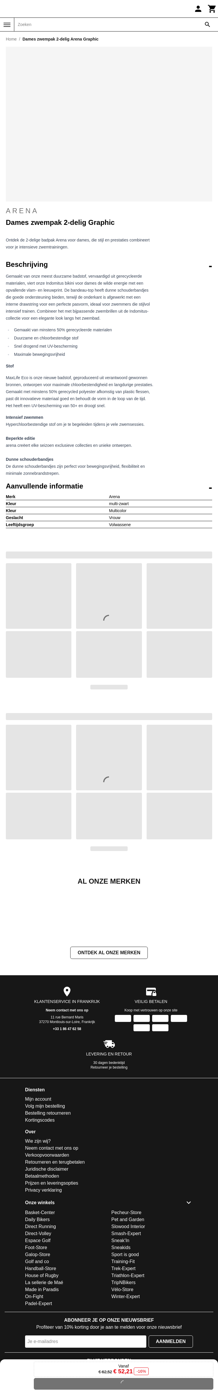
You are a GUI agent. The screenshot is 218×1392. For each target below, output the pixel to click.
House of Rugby (42, 1333)
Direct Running (40, 1284)
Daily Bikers (37, 1277)
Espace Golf (37, 1298)
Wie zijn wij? (38, 1199)
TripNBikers (123, 1340)
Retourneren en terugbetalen (55, 1220)
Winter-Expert (125, 1354)
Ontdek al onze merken (109, 1010)
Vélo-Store (122, 1347)
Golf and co (37, 1319)
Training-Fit (123, 1319)
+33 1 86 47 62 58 (67, 1087)
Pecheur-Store (126, 1270)
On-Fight (34, 1354)
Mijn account (38, 1157)
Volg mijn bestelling (45, 1164)
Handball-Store (40, 1326)
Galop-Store (37, 1312)
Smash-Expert (126, 1291)
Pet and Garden (127, 1277)
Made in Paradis (42, 1347)
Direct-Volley (38, 1291)
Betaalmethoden (42, 1234)
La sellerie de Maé (44, 1340)
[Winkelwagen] (212, 8)
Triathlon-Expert (127, 1333)
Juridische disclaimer (46, 1227)
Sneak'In (120, 1298)
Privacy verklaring (43, 1248)
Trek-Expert (123, 1326)
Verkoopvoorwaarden (47, 1213)
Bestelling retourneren (48, 1171)
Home (11, 39)
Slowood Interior (128, 1284)
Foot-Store (36, 1305)
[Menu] (7, 25)
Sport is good (125, 1312)
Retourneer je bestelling (109, 1126)
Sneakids (121, 1305)
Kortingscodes (39, 1178)
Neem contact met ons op (67, 1069)
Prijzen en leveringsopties (51, 1241)
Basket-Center (40, 1270)
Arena (22, 211)
